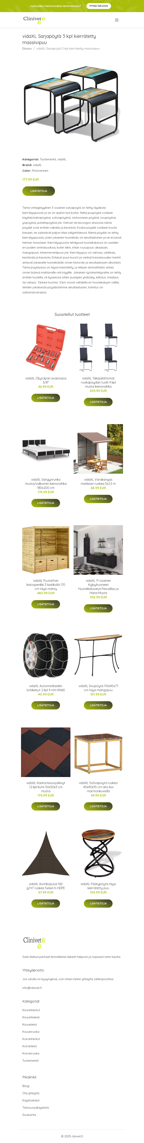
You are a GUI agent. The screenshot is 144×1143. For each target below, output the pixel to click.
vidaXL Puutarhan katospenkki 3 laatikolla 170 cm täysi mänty (45, 585)
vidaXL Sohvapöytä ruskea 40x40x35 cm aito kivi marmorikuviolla (98, 787)
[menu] (117, 20)
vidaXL (61, 159)
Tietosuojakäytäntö (35, 1107)
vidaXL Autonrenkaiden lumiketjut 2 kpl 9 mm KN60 (46, 688)
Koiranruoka (30, 1053)
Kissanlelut (29, 1024)
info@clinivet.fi (32, 988)
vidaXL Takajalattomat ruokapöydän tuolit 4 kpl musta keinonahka (98, 382)
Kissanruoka (30, 1032)
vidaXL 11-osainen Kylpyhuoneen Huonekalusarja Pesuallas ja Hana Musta (98, 587)
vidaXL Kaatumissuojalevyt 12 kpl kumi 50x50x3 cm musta (45, 787)
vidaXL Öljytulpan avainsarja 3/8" (45, 380)
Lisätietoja (38, 191)
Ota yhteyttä (30, 1093)
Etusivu (27, 48)
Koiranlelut (29, 1046)
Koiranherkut (31, 1039)
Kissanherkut (31, 1010)
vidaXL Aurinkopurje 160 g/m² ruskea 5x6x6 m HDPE (45, 886)
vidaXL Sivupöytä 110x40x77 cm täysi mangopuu (98, 688)
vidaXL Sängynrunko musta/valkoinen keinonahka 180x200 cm (46, 484)
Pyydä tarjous (99, 5)
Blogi (25, 1086)
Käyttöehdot (31, 1100)
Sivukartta (29, 1115)
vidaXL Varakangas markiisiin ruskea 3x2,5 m (98, 482)
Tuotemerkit (48, 159)
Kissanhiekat (31, 1017)
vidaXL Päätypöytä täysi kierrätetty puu (98, 886)
